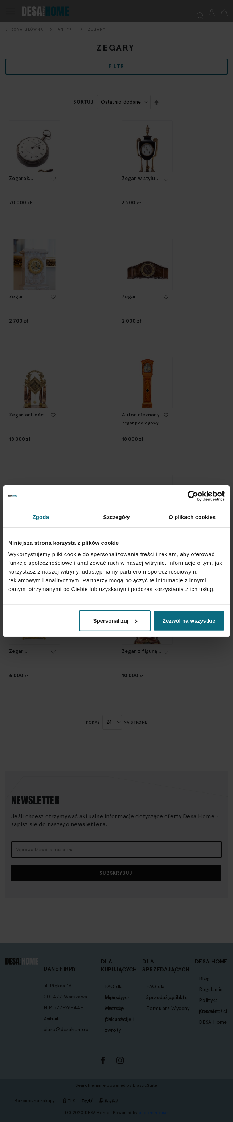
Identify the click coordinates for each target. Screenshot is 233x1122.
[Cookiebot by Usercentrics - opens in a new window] (193, 495)
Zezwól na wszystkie (189, 621)
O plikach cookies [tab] (192, 517)
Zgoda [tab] (41, 517)
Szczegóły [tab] (116, 517)
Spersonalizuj (115, 621)
